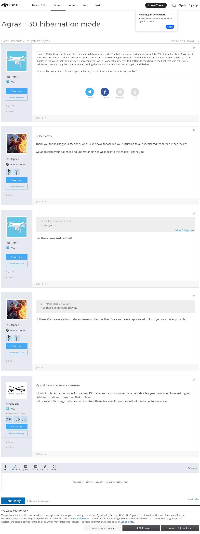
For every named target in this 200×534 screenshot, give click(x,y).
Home (5, 41)
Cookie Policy (127, 523)
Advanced (192, 468)
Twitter (89, 93)
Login (111, 481)
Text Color (15, 468)
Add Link (44, 468)
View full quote (184, 230)
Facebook (104, 93)
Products (58, 5)
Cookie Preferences (79, 520)
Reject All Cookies (141, 530)
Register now (122, 481)
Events (85, 5)
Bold (6, 468)
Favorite (120, 93)
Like (135, 93)
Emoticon (55, 468)
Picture (34, 468)
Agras (46, 41)
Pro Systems (32, 41)
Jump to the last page (38, 500)
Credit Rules (193, 498)
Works (72, 5)
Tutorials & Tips (39, 5)
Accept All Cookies (180, 530)
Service (98, 5)
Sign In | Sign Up (188, 5)
